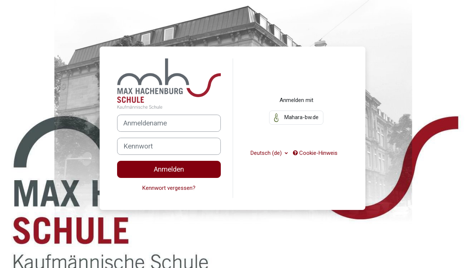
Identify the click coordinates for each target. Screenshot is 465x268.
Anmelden (169, 169)
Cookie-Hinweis (315, 153)
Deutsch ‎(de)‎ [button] (267, 153)
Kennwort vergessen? (169, 188)
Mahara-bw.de (296, 117)
